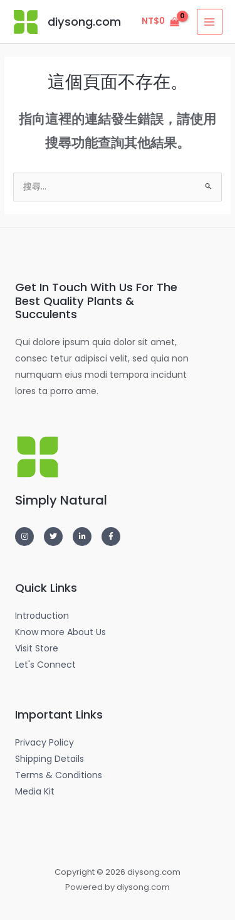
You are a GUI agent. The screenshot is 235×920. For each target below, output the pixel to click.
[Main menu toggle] (209, 22)
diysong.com (84, 21)
